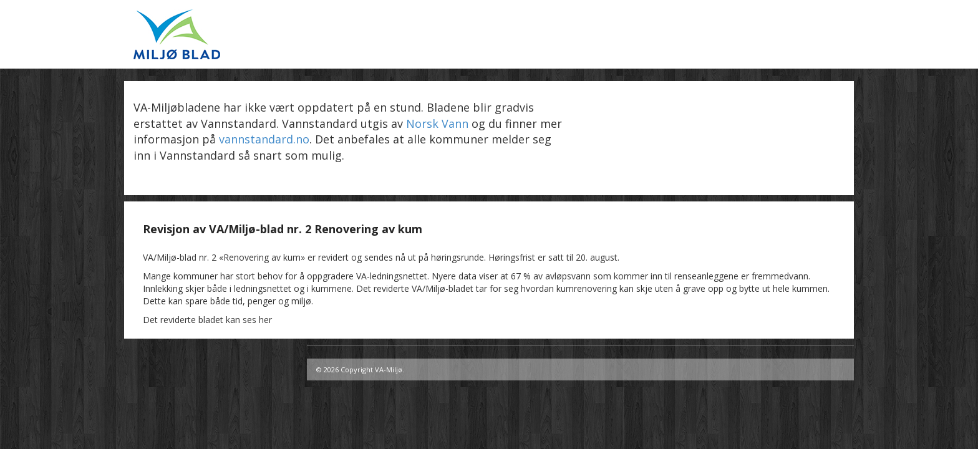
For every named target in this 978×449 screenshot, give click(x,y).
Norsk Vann (437, 123)
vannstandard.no (264, 139)
